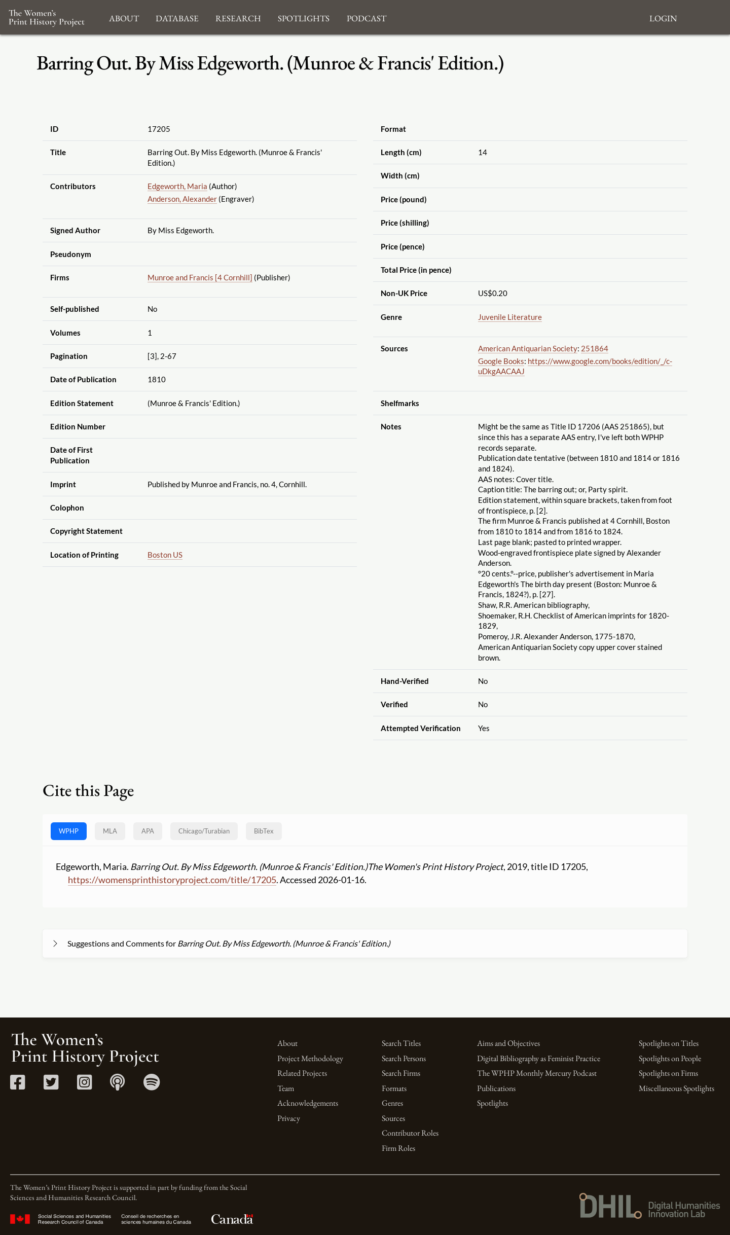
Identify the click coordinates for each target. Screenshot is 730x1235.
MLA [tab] (110, 831)
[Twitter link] (51, 1085)
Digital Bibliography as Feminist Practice (538, 1058)
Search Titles (401, 1043)
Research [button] (238, 17)
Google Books (501, 361)
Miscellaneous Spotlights (676, 1088)
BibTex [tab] (264, 831)
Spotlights (492, 1103)
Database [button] (177, 17)
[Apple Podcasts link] (117, 1085)
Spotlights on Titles (669, 1043)
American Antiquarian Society (527, 348)
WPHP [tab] (69, 831)
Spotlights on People (670, 1058)
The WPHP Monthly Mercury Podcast (537, 1073)
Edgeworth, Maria (177, 186)
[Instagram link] (84, 1085)
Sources (393, 1118)
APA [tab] (147, 831)
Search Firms (401, 1073)
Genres (392, 1103)
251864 (594, 348)
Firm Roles (398, 1148)
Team (285, 1088)
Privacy (288, 1118)
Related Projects (302, 1073)
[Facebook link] (17, 1085)
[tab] (204, 831)
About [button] (124, 17)
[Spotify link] (151, 1085)
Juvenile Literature (510, 316)
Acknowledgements (307, 1103)
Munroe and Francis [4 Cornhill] (200, 277)
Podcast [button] (366, 17)
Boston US (165, 554)
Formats (394, 1088)
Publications (496, 1088)
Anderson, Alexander (182, 198)
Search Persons (404, 1058)
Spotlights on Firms (668, 1073)
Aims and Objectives (508, 1043)
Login (663, 17)
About (287, 1043)
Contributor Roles (410, 1133)
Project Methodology (310, 1058)
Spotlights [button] (304, 17)
